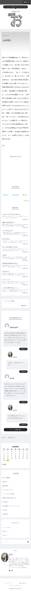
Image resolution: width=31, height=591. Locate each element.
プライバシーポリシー (15, 585)
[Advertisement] (15, 169)
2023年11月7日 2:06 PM (23, 329)
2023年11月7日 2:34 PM (23, 359)
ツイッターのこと (7, 527)
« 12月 (4, 464)
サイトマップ (8, 583)
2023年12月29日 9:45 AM (23, 380)
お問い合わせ (22, 583)
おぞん (15, 357)
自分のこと (5, 535)
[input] (15, 542)
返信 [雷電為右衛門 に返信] (22, 349)
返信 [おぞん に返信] (22, 371)
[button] (28, 542)
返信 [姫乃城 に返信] (22, 402)
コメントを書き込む (15, 429)
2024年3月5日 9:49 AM (23, 412)
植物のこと (5, 531)
